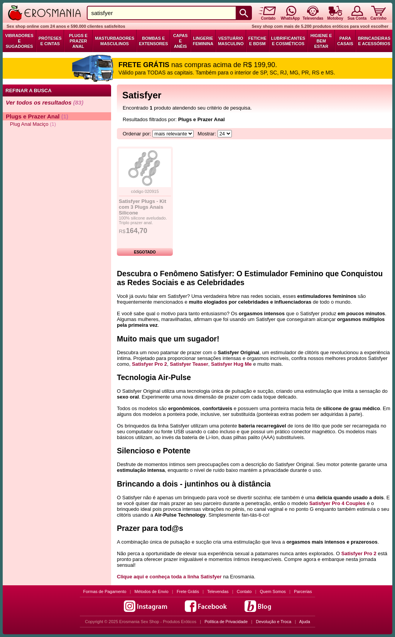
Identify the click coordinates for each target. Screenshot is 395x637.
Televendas (218, 591)
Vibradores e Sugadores (19, 41)
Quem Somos (273, 591)
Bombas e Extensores (153, 41)
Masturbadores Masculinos (114, 41)
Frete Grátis (188, 591)
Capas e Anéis (180, 41)
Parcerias (303, 591)
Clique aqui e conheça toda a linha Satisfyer (169, 577)
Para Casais (345, 41)
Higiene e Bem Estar (321, 41)
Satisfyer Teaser (189, 364)
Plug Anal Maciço (31, 124)
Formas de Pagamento (105, 591)
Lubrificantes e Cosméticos (288, 41)
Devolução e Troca (273, 621)
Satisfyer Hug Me (231, 364)
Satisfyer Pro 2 (149, 364)
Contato (244, 591)
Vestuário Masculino (231, 41)
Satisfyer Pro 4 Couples (337, 503)
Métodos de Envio (152, 591)
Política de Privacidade (226, 621)
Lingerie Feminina (203, 41)
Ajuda (304, 621)
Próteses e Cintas (50, 41)
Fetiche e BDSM (257, 41)
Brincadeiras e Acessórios (374, 41)
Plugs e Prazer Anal (78, 41)
